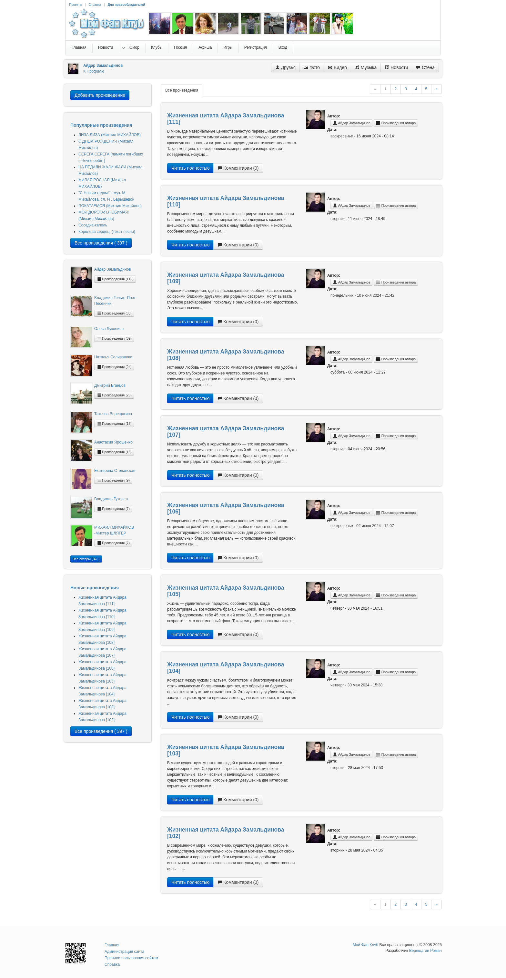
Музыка (366, 67)
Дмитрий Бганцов (110, 385)
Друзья (285, 67)
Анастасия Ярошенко (113, 442)
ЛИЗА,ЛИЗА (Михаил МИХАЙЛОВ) (109, 135)
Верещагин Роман (425, 950)
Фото (312, 67)
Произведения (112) (115, 279)
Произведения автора (396, 123)
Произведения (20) (114, 395)
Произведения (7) (113, 508)
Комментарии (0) (238, 168)
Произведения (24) (114, 366)
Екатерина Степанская (114, 470)
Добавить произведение (100, 95)
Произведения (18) (114, 423)
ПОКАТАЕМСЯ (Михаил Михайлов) (110, 206)
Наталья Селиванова (113, 357)
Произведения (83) (114, 313)
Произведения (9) (113, 480)
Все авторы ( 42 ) (86, 559)
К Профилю (93, 71)
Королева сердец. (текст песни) (106, 231)
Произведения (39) (114, 338)
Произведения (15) (114, 452)
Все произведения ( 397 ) (101, 242)
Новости (396, 67)
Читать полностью (190, 168)
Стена (425, 67)
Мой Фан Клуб (366, 945)
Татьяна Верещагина (113, 414)
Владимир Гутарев (111, 499)
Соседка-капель (92, 225)
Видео (337, 67)
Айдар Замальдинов (112, 269)
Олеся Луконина (109, 328)
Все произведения (181, 90)
